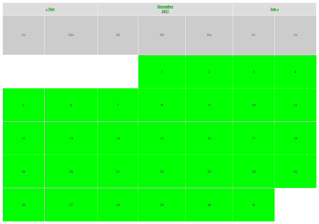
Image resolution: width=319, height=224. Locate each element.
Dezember (165, 6)
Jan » (274, 9)
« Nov (50, 9)
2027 (165, 11)
